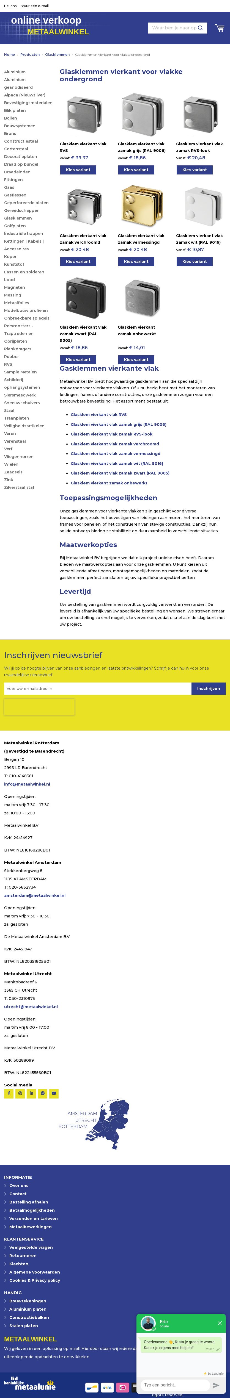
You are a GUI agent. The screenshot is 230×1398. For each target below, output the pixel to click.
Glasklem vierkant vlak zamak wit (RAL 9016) (117, 463)
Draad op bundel (21, 164)
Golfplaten (15, 225)
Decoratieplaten (20, 156)
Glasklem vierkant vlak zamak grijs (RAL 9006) (118, 424)
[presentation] (39, 707)
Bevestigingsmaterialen (28, 102)
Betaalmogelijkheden (32, 1210)
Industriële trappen (23, 233)
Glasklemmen (57, 54)
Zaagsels (13, 472)
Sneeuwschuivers (22, 402)
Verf (8, 448)
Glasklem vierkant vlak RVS (99, 414)
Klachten (18, 1263)
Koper (10, 256)
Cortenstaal (16, 148)
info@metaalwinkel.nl (27, 784)
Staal (9, 410)
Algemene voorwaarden (34, 1272)
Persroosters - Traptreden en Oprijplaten (19, 333)
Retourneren (23, 1255)
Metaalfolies (16, 302)
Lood (9, 279)
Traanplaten (16, 418)
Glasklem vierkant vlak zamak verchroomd (115, 444)
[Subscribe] (208, 689)
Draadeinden (17, 172)
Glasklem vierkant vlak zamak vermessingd (115, 453)
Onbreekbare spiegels (27, 318)
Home (10, 54)
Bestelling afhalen (28, 1202)
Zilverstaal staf (19, 487)
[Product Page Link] (84, 115)
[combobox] (177, 28)
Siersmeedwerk (20, 395)
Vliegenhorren (19, 456)
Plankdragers (17, 348)
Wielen (11, 464)
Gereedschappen (22, 210)
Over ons (18, 1185)
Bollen (10, 118)
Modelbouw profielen (26, 310)
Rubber (11, 356)
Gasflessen (15, 195)
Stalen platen (23, 1325)
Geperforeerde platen (26, 202)
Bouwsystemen (19, 125)
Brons (10, 133)
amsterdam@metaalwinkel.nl (34, 895)
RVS (8, 364)
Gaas (9, 187)
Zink (8, 479)
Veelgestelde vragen (31, 1247)
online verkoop (50, 25)
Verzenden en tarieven (33, 1218)
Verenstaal (15, 441)
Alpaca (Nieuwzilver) (24, 95)
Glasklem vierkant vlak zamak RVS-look (111, 434)
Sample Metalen (20, 372)
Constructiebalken (29, 1317)
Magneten (14, 287)
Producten (30, 54)
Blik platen (15, 110)
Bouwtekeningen (27, 1301)
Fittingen (13, 179)
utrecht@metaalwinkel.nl (31, 1006)
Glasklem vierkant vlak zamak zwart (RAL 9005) (83, 334)
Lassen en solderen (24, 272)
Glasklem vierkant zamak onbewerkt (109, 483)
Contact (18, 1193)
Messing (12, 295)
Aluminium (15, 72)
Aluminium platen (27, 1309)
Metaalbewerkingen (30, 1226)
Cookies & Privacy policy (34, 1280)
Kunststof (14, 264)
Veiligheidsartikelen (24, 425)
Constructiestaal (21, 141)
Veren (10, 433)
